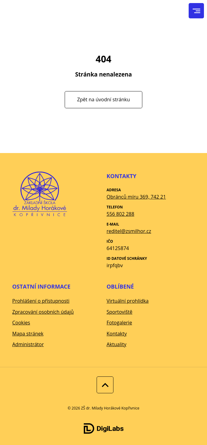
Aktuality (117, 344)
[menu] (196, 11)
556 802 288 (121, 214)
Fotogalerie (119, 322)
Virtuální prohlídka (128, 300)
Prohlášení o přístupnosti (40, 300)
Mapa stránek (27, 333)
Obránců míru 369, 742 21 (136, 196)
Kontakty (117, 333)
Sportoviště (119, 312)
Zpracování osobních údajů (43, 312)
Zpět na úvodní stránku (103, 99)
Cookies (21, 322)
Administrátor (28, 344)
